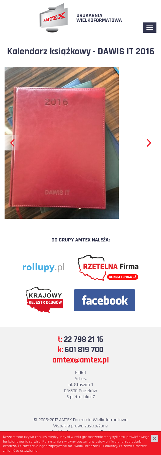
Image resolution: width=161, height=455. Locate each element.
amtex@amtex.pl (80, 360)
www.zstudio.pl (95, 432)
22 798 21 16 (83, 339)
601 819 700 (84, 350)
